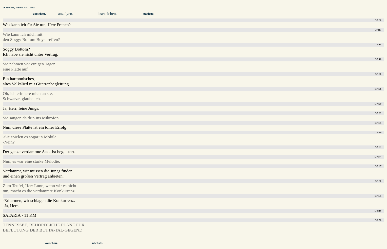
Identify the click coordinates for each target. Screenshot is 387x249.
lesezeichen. (107, 14)
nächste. (148, 14)
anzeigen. (65, 14)
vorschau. (39, 14)
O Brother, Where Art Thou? (19, 7)
